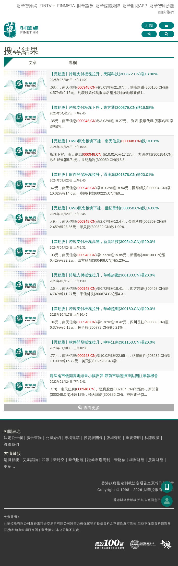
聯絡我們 (166, 12)
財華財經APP (135, 6)
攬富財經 (155, 460)
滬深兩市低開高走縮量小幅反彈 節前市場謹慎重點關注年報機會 (104, 375)
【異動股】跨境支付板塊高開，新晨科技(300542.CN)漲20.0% (102, 241)
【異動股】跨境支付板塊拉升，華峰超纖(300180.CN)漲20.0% (102, 275)
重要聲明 (133, 438)
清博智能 (11, 460)
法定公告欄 (13, 438)
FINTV (45, 6)
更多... (9, 466)
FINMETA (66, 6)
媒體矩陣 (108, 6)
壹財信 (120, 460)
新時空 (59, 460)
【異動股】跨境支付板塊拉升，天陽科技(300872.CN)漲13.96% (104, 74)
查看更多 (89, 407)
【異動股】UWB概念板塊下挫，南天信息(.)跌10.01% (104, 141)
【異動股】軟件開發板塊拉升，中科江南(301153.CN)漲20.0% (102, 342)
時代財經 (76, 460)
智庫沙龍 (162, 6)
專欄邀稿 (72, 438)
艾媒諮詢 (30, 460)
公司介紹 (53, 438)
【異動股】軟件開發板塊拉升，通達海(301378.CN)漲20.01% (102, 174)
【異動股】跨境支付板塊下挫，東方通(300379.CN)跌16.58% (102, 107)
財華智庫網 (27, 6)
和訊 (46, 460)
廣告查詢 (34, 438)
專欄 (73, 62)
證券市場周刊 (98, 460)
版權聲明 (114, 438)
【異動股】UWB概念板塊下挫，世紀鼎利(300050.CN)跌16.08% (104, 208)
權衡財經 (137, 460)
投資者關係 (93, 438)
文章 (33, 62)
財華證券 (85, 6)
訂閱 (149, 25)
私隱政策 (152, 438)
